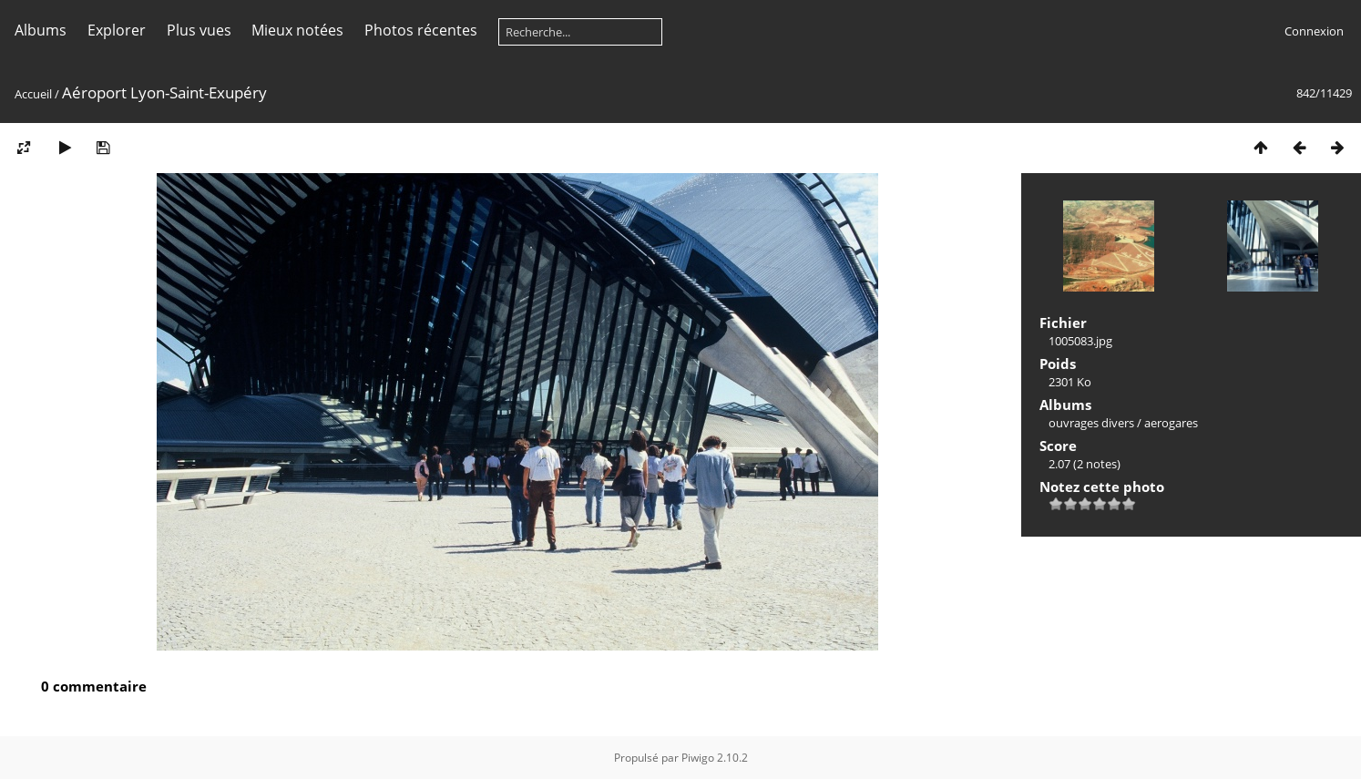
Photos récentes (420, 30)
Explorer (116, 30)
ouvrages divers (1091, 423)
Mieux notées (297, 30)
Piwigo (697, 757)
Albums (41, 30)
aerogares (1171, 423)
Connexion (1314, 31)
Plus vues (199, 30)
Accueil (33, 94)
